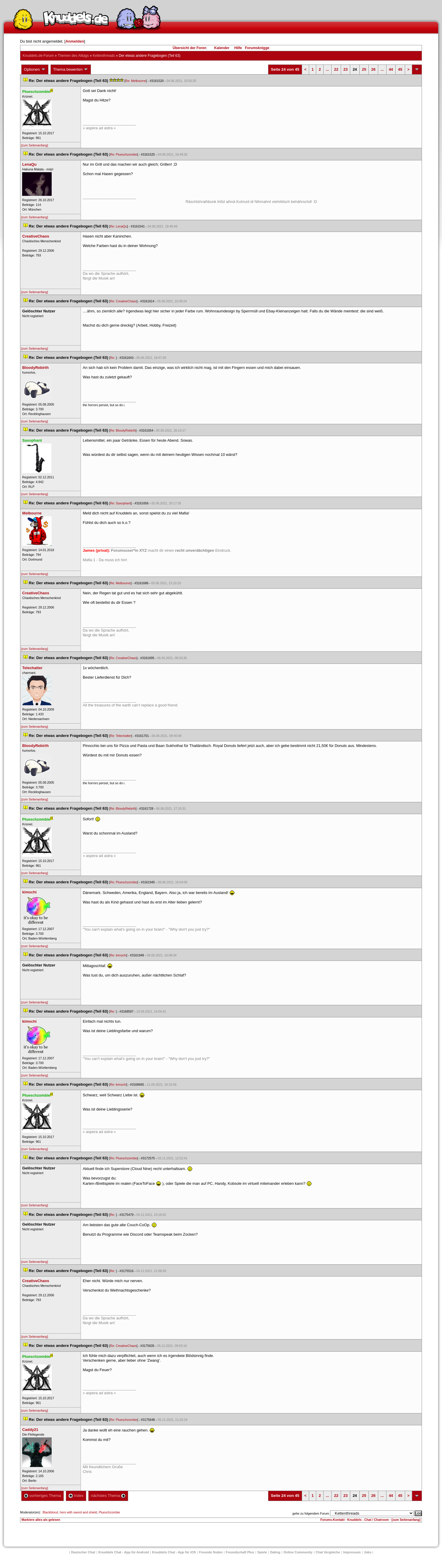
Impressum (352, 1552)
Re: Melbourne (135, 81)
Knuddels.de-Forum (38, 56)
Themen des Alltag (73, 56)
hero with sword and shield (78, 1512)
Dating (275, 1552)
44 (391, 69)
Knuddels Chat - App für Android (123, 1552)
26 (373, 69)
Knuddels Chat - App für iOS (174, 1552)
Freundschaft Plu (240, 1552)
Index (76, 1495)
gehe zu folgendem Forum (310, 1513)
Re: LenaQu (118, 226)
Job (367, 1552)
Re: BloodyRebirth (123, 430)
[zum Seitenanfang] (34, 145)
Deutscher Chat (83, 1552)
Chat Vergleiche (328, 1552)
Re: (113, 357)
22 (336, 69)
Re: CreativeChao (123, 301)
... (327, 69)
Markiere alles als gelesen (41, 1519)
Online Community (297, 1552)
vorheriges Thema (42, 1495)
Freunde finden (210, 1552)
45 (400, 69)
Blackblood (50, 1512)
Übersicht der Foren (189, 48)
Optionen (35, 69)
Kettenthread (104, 56)
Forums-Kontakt (332, 1519)
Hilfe (238, 48)
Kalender (221, 48)
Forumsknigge (257, 48)
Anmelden (75, 41)
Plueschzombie (109, 1512)
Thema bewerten (71, 69)
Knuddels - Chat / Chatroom (368, 1519)
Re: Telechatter (120, 735)
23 (345, 69)
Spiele (262, 1552)
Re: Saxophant (120, 503)
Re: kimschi (118, 955)
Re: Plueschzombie (123, 154)
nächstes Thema (108, 1495)
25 (364, 69)
